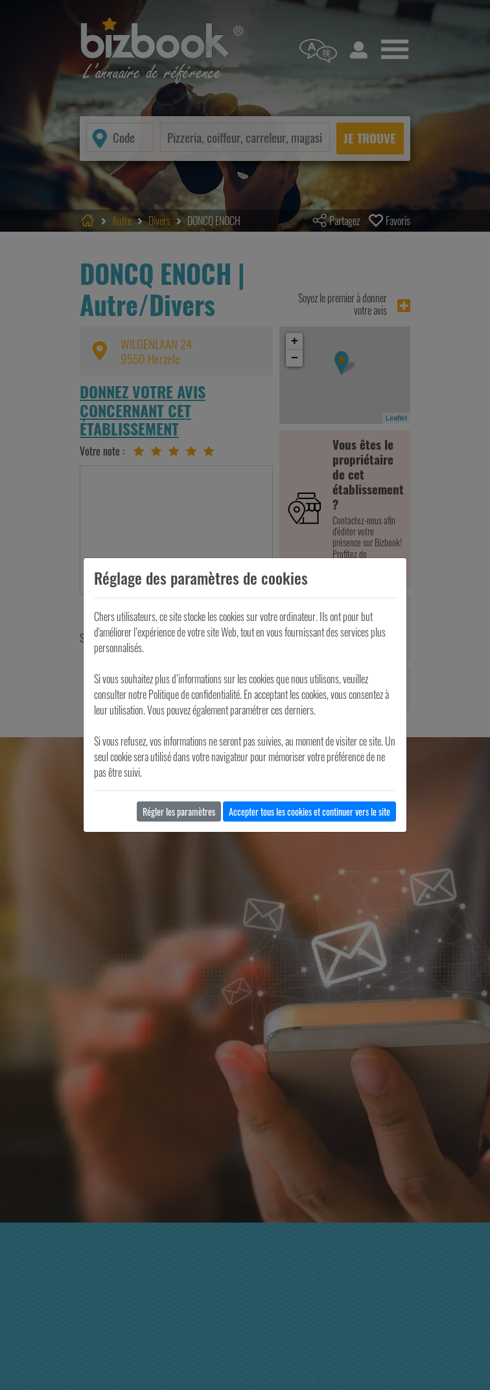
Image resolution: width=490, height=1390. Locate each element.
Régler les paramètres (179, 811)
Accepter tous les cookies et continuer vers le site (309, 811)
